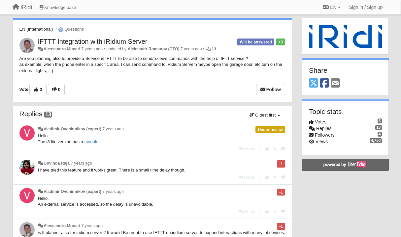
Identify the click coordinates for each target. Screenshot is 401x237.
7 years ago (113, 129)
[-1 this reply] (283, 148)
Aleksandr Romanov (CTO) (154, 49)
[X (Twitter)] (313, 83)
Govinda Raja (57, 163)
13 (214, 49)
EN (331, 7)
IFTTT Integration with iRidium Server (93, 41)
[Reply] (247, 148)
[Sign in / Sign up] (366, 7)
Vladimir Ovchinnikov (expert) (72, 129)
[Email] (335, 83)
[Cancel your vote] (275, 148)
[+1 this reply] (267, 148)
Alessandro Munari (62, 49)
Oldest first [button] (264, 115)
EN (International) (36, 29)
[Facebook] (324, 83)
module (91, 141)
